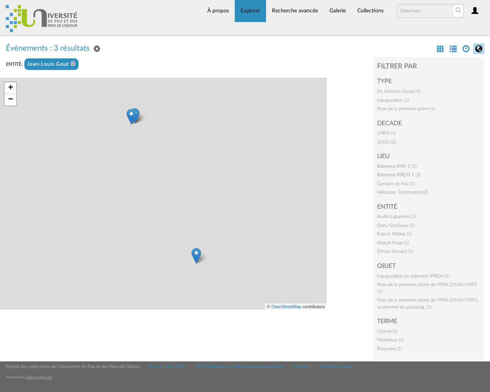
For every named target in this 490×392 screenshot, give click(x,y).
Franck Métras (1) (394, 234)
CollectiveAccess (38, 377)
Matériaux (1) (390, 339)
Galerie (338, 11)
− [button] (10, 100)
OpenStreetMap (286, 306)
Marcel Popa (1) (393, 242)
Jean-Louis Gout (51, 64)
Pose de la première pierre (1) (406, 108)
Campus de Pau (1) (396, 183)
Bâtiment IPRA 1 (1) (397, 166)
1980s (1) (386, 133)
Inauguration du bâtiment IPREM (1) (413, 276)
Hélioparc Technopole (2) (402, 192)
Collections (370, 11)
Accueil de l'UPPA (167, 366)
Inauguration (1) (393, 100)
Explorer (250, 11)
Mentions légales (336, 366)
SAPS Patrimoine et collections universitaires (239, 366)
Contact (302, 366)
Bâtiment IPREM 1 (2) (398, 174)
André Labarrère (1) (396, 216)
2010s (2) (386, 142)
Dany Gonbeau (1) (395, 225)
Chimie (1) (387, 331)
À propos (218, 11)
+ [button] (10, 88)
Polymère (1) (389, 348)
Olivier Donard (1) (395, 251)
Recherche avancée (295, 11)
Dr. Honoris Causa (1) (398, 91)
